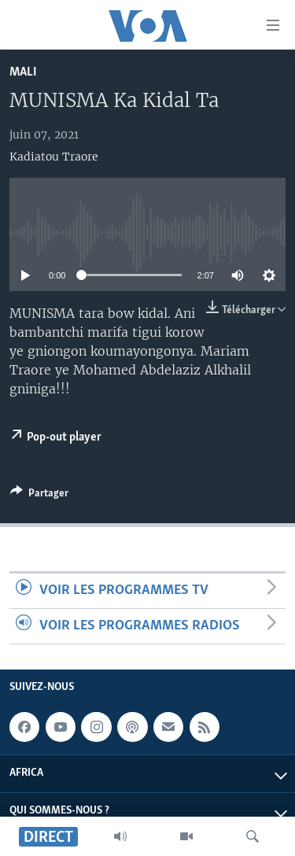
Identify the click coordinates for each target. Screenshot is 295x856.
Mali (23, 72)
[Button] (39, 496)
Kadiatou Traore (53, 156)
